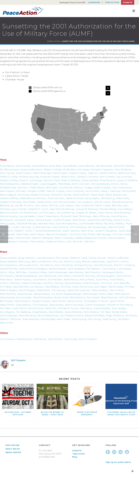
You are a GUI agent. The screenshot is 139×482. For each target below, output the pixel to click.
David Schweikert (43, 297)
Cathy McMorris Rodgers (33, 268)
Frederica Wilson (55, 241)
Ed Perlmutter (43, 220)
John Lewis (41, 205)
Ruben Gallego (102, 187)
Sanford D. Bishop (123, 166)
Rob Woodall (48, 319)
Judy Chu (93, 173)
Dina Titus (75, 234)
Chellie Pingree (62, 220)
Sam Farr (22, 187)
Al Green (21, 191)
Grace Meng (109, 268)
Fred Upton (86, 308)
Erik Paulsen (55, 279)
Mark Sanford (60, 227)
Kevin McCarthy (64, 265)
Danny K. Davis (51, 180)
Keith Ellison (55, 339)
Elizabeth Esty (8, 187)
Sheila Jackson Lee (116, 195)
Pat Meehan (93, 268)
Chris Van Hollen (121, 234)
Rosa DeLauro (108, 180)
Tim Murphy (7, 276)
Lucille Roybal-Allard (90, 223)
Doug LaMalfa (8, 258)
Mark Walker (56, 312)
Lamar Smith (116, 301)
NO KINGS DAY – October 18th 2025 (18, 413)
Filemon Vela (22, 238)
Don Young (94, 319)
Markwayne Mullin (112, 272)
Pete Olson (6, 279)
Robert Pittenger (32, 283)
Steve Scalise (7, 297)
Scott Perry (102, 279)
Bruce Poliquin (73, 283)
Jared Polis (94, 220)
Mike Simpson (23, 301)
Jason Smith (59, 301)
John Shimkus (127, 297)
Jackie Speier (126, 230)
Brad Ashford (39, 166)
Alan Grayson (7, 191)
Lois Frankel (66, 187)
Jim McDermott (28, 212)
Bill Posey (106, 220)
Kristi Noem (64, 276)
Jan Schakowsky (97, 227)
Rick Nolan (85, 216)
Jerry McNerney (65, 212)
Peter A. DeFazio (70, 180)
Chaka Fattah (37, 187)
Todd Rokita (43, 290)
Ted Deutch (40, 339)
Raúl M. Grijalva (55, 191)
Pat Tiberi (5, 308)
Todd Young (109, 319)
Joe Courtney (123, 176)
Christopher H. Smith (96, 301)
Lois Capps (82, 169)
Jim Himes (23, 195)
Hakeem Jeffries (9, 198)
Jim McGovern (47, 212)
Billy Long (24, 261)
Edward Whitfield (94, 315)
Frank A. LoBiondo (117, 258)
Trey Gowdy (70, 339)
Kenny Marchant (28, 265)
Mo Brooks (69, 169)
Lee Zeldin (123, 319)
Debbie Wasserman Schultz (90, 238)
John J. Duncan (81, 184)
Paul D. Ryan (106, 294)
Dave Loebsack (8, 261)
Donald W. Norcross (84, 276)
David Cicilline (108, 173)
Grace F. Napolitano (48, 216)
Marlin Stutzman (74, 305)
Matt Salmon (122, 294)
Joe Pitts (48, 283)
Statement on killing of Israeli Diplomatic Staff (121, 413)
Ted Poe (58, 283)
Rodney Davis (24, 339)
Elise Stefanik (23, 305)
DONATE (76, 450)
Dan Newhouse (47, 276)
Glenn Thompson (96, 305)
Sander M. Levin (24, 205)
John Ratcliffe (121, 283)
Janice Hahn (92, 191)
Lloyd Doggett (48, 184)
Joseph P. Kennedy (10, 202)
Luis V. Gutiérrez (75, 191)
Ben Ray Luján (120, 205)
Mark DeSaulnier (9, 184)
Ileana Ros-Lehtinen (78, 290)
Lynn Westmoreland (71, 315)
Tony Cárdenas (123, 169)
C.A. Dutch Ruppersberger (66, 294)
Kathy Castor (60, 173)
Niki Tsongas (104, 234)
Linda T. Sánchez (21, 227)
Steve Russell (90, 294)
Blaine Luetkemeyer (93, 261)
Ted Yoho (89, 241)
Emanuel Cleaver (50, 176)
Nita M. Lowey (102, 205)
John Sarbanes (77, 227)
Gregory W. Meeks (86, 212)
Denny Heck (129, 191)
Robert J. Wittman (10, 319)
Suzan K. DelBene (127, 180)
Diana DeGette (90, 180)
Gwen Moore (105, 212)
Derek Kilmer (44, 202)
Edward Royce (42, 294)
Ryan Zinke (6, 322)
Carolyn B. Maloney (87, 209)
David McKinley (8, 268)
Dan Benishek (104, 166)
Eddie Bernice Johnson (33, 198)
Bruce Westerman (48, 315)
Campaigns (94, 2)
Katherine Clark (126, 173)
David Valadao (102, 308)
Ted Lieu (53, 205)
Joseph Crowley (9, 180)
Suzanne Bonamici (31, 169)
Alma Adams (7, 166)
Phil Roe (129, 287)
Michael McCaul (83, 265)
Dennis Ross (116, 290)
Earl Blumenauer (9, 169)
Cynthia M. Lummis (117, 261)
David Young (79, 319)
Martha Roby (115, 287)
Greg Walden (39, 312)
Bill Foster (51, 187)
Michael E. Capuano (101, 169)
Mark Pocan (79, 220)
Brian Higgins (8, 195)
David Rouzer (24, 294)
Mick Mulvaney (122, 212)
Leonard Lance (45, 258)
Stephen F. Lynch (38, 209)
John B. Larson (102, 202)
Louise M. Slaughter (105, 230)
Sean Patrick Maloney (62, 209)
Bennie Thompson (57, 234)
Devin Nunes (123, 276)
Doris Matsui (125, 209)
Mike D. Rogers (8, 290)
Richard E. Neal (69, 216)
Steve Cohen (68, 176)
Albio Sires (87, 230)
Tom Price (106, 283)
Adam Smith (7, 305)
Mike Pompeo (91, 283)
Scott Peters (117, 279)
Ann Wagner (7, 312)
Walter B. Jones (74, 198)
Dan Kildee (29, 202)
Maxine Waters (116, 238)
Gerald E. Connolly (87, 176)
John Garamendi (121, 187)
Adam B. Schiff (116, 227)
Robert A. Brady (52, 169)
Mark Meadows (76, 268)
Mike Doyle (64, 184)
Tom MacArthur (9, 265)
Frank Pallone (119, 216)
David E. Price (121, 220)
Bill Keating (108, 198)
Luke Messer (124, 268)
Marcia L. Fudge (83, 187)
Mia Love (58, 261)
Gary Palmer (40, 279)
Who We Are (12, 445)
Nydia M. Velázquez (42, 238)
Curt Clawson (7, 339)
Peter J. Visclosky (63, 238)
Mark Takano (37, 234)
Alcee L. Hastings (110, 191)
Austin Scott (61, 297)
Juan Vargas (119, 308)
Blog (74, 457)
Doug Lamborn (26, 258)
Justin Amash (23, 166)
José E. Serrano (71, 230)
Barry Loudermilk (41, 261)
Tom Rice (65, 287)
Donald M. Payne (24, 220)
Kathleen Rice (46, 223)
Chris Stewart (40, 305)
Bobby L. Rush (124, 223)
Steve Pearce (71, 279)
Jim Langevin (84, 202)
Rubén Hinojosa (40, 195)
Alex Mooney (76, 272)
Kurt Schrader (23, 297)
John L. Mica (7, 272)
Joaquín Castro (77, 173)
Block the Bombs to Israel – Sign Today (52, 413)
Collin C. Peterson (10, 283)
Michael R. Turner (68, 308)
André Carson (23, 173)
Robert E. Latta (78, 258)
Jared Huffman (81, 195)
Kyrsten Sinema (41, 301)
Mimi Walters (91, 312)
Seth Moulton (92, 272)
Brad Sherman (109, 297)
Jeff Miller (21, 272)
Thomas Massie (108, 209)
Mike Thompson (87, 339)
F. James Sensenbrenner (47, 230)
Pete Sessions (77, 297)
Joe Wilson (131, 315)
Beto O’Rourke (101, 216)
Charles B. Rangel (26, 223)
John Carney (7, 173)
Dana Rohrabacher (66, 223)
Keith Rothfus (8, 294)
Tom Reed (5, 287)
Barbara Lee (7, 205)
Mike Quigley (7, 223)
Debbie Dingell (29, 184)
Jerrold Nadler (27, 216)
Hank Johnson (56, 198)
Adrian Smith (74, 301)
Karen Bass (55, 166)
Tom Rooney (59, 290)
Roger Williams (114, 315)
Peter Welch (37, 241)
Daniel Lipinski (97, 258)
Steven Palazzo (22, 279)
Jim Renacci (37, 287)
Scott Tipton (19, 308)
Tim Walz (105, 312)
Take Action (112, 2)
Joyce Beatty (70, 166)
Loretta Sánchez (41, 227)
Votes (57, 41)
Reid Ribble (52, 287)
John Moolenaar (57, 272)
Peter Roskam (100, 290)
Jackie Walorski (73, 312)
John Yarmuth (75, 241)
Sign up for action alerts (118, 462)
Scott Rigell (100, 287)
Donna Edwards (100, 184)
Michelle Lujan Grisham (13, 209)
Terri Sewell (93, 297)
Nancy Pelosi (87, 279)
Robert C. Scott (23, 230)
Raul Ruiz (109, 223)
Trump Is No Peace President (87, 413)
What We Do (12, 449)
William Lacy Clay (29, 176)
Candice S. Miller (37, 272)
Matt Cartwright (42, 173)
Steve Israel (97, 195)
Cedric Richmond (82, 287)
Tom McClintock (103, 265)
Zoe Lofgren (67, 205)
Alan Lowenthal (84, 205)
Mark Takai (22, 234)
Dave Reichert (21, 287)
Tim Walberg (23, 312)
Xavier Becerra (86, 166)
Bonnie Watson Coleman (14, 241)
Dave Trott (51, 308)
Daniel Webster (9, 315)
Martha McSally (57, 268)
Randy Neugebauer (26, 276)
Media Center (13, 452)
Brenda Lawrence (122, 202)
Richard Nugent (106, 276)
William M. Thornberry (119, 305)
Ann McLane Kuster (64, 202)
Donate (127, 2)
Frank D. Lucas (72, 261)
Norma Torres (35, 308)
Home (49, 41)
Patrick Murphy (9, 216)
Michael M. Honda (61, 195)
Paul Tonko (88, 234)
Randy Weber (119, 312)
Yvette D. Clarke (9, 176)
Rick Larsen (62, 258)
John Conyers (107, 176)
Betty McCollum (9, 212)
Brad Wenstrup (28, 315)
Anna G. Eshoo (119, 184)
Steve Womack (30, 319)
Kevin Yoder (63, 319)
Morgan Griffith (36, 191)
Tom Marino (46, 265)
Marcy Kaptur (92, 198)
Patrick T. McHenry (124, 265)
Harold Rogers (27, 290)
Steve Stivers (56, 305)
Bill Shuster (6, 301)
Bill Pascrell (6, 220)
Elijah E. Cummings (30, 180)
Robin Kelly (122, 198)
